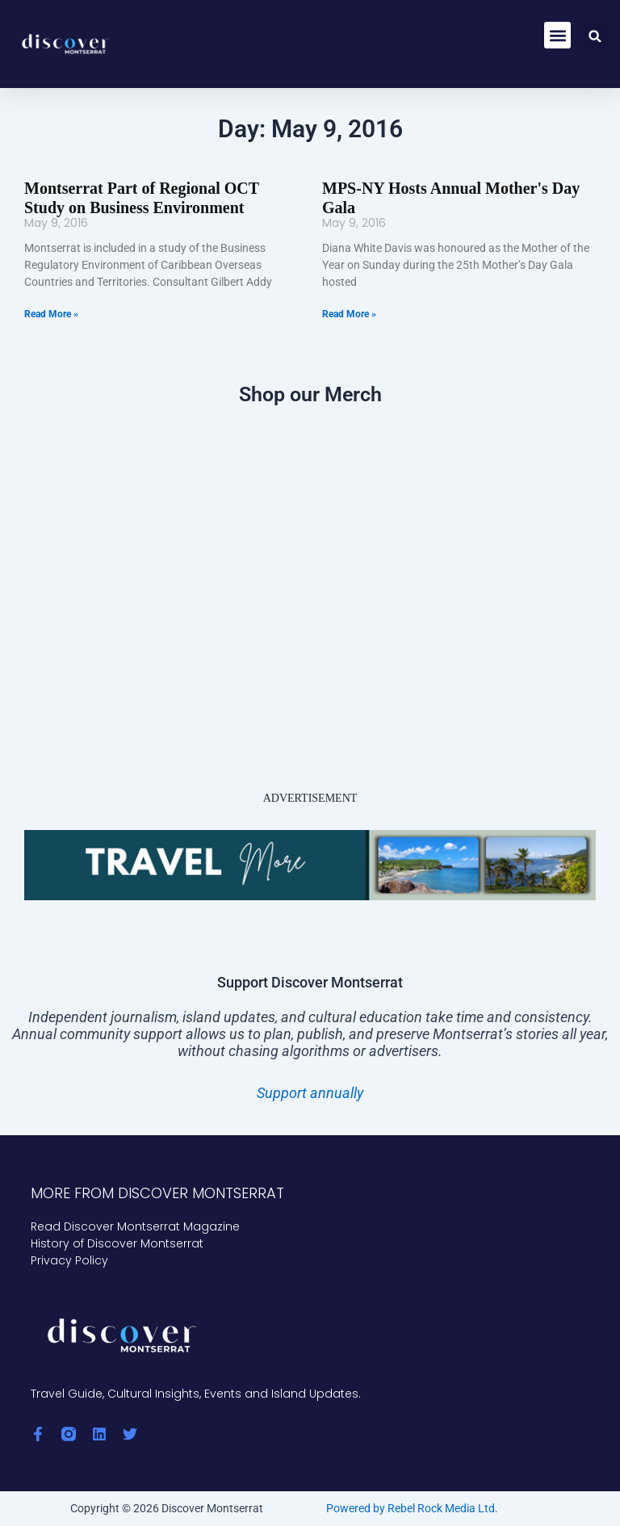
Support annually (310, 1092)
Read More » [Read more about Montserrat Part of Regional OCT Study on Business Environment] (51, 314)
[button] (557, 35)
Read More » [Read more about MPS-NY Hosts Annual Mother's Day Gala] (349, 314)
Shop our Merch (310, 394)
